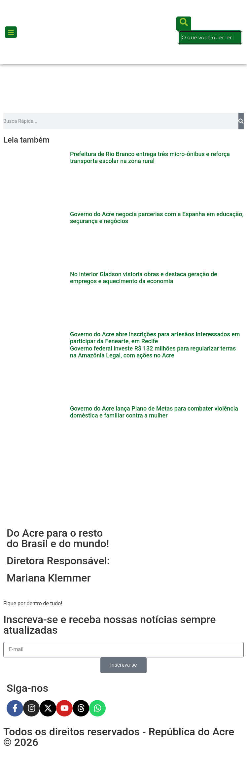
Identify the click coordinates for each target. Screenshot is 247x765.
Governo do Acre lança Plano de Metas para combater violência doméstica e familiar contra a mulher (154, 200)
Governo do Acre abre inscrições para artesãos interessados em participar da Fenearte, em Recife (155, 171)
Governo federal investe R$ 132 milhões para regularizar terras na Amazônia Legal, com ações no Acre (153, 186)
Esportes (21, 579)
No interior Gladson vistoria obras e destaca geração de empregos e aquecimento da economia (143, 157)
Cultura (20, 700)
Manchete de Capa (35, 731)
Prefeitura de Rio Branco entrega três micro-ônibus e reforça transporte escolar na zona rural (150, 129)
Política (20, 640)
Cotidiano (23, 548)
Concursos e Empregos (41, 670)
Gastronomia (28, 564)
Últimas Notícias (32, 533)
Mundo (19, 609)
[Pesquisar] (241, 92)
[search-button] (183, 9)
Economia (23, 715)
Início (17, 518)
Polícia (19, 624)
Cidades (21, 594)
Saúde (18, 655)
